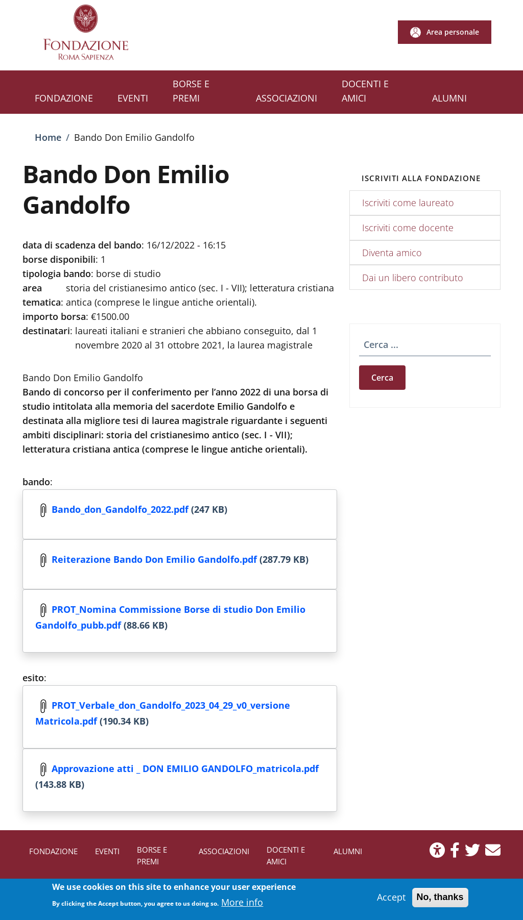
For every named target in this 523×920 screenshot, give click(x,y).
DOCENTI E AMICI (286, 855)
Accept (391, 900)
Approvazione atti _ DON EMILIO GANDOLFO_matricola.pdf (185, 768)
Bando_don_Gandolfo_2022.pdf (120, 509)
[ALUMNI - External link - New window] (449, 99)
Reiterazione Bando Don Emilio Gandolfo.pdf (154, 559)
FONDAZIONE (53, 851)
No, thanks (440, 901)
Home (48, 137)
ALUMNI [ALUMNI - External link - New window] (348, 851)
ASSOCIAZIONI (224, 851)
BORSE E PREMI (152, 855)
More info (242, 905)
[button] (444, 32)
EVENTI (107, 851)
